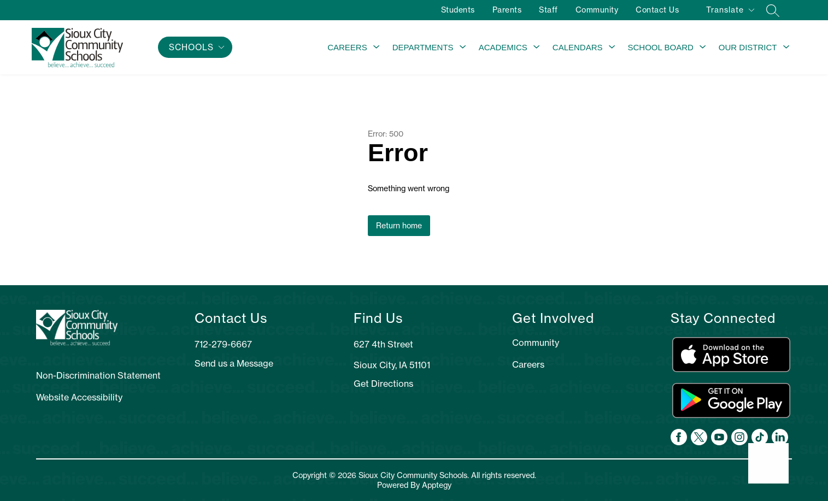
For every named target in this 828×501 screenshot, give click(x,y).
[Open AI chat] (768, 463)
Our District (748, 47)
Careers (347, 47)
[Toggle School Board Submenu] (703, 47)
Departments (423, 47)
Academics (503, 47)
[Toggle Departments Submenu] (463, 47)
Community (596, 10)
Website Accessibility (79, 397)
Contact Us (656, 10)
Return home (399, 226)
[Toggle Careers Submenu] (376, 47)
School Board (661, 47)
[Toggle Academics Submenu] (537, 47)
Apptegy (436, 485)
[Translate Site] (729, 12)
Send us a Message (234, 363)
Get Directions (383, 383)
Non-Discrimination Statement (98, 375)
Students (457, 10)
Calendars (578, 47)
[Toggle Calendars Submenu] (612, 47)
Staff (547, 10)
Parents (506, 10)
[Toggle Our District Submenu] (786, 47)
